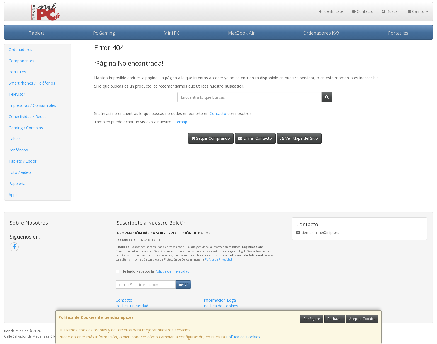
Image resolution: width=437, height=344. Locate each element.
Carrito (417, 11)
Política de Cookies (243, 337)
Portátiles (17, 71)
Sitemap (180, 121)
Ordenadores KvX (321, 33)
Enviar (183, 284)
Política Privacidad (132, 306)
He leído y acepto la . (156, 271)
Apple (14, 194)
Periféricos (18, 150)
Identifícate (331, 11)
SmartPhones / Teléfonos (32, 83)
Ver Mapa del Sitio (299, 138)
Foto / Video (20, 172)
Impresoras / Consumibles (32, 105)
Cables (15, 138)
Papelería (17, 183)
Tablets (37, 33)
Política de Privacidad (218, 259)
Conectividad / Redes (28, 116)
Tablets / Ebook (23, 161)
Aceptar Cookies (362, 318)
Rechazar (334, 318)
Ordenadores (20, 49)
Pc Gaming (104, 33)
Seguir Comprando (210, 138)
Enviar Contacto (255, 138)
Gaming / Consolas (26, 127)
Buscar (390, 11)
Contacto (362, 11)
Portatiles (398, 33)
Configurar (311, 318)
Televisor (17, 94)
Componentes (21, 60)
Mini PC (171, 33)
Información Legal (220, 300)
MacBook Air (241, 33)
